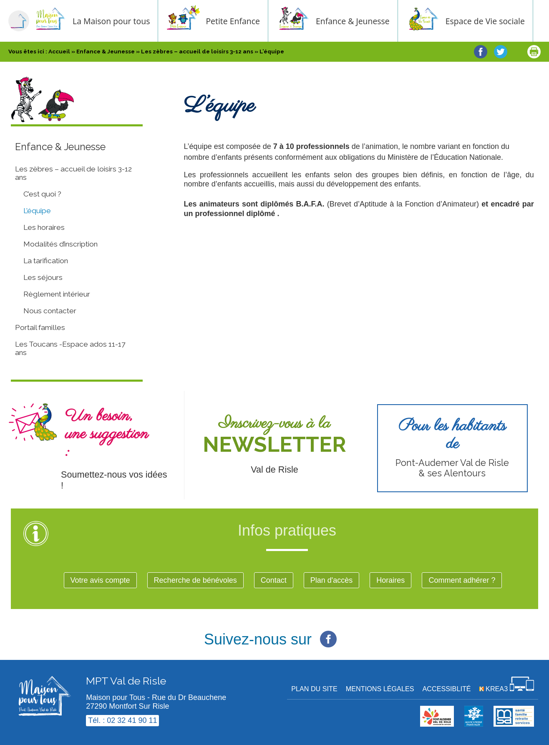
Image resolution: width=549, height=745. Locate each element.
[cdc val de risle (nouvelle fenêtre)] (437, 724)
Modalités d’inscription (60, 244)
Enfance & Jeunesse (361, 21)
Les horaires (44, 227)
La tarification (45, 261)
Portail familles (40, 327)
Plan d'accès (331, 580)
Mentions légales (380, 688)
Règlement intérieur (56, 294)
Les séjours (43, 277)
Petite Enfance (241, 21)
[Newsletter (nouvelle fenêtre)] (274, 445)
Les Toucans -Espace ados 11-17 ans (70, 348)
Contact (274, 580)
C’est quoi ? (42, 194)
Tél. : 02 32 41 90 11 (122, 720)
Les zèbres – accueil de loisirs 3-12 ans (73, 173)
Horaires (390, 580)
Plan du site (314, 688)
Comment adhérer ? (461, 580)
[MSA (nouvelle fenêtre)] (514, 724)
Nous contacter (49, 311)
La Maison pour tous (119, 21)
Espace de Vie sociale (493, 21)
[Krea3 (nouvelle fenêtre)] (506, 688)
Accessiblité (447, 688)
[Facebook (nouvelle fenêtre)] (328, 634)
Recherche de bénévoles (195, 580)
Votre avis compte (100, 580)
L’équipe (37, 210)
